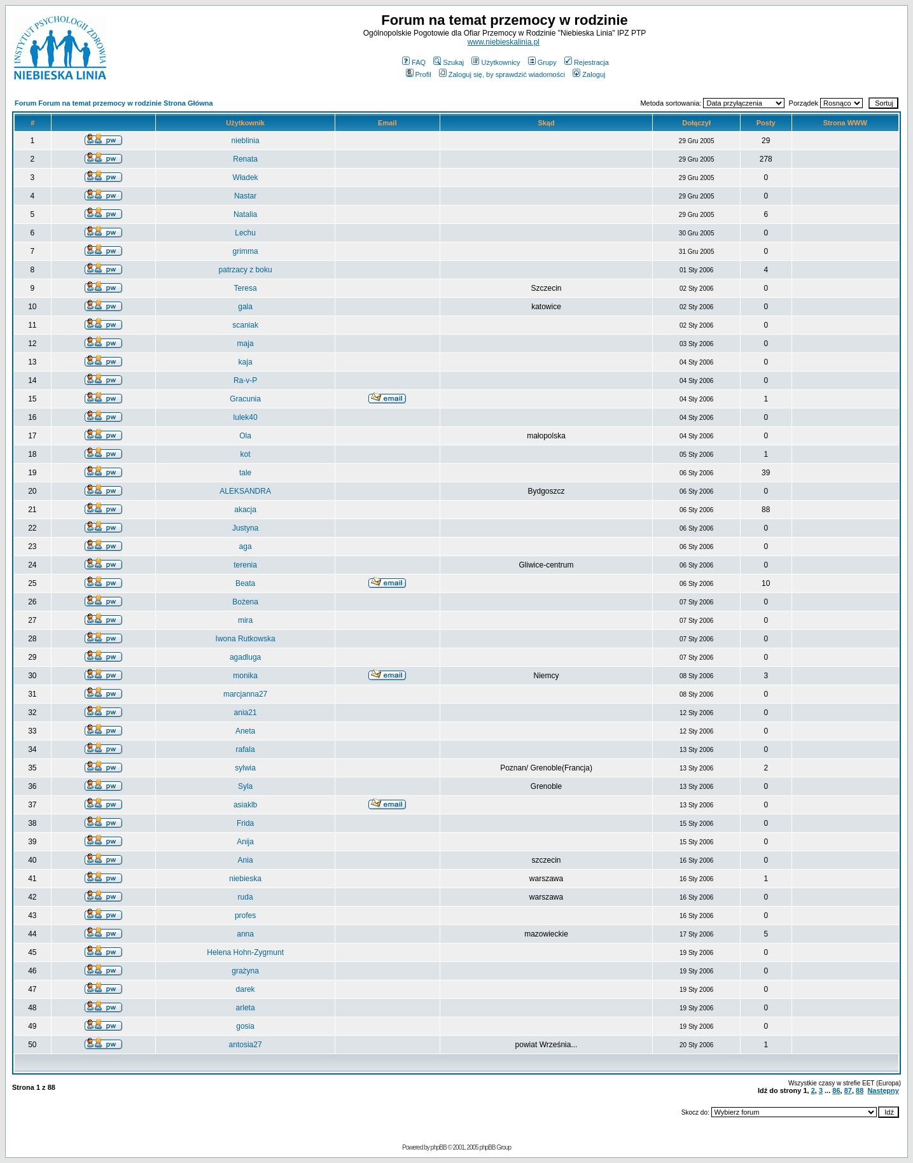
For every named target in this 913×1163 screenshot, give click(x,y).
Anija (245, 841)
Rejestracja (586, 62)
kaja (246, 362)
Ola (245, 435)
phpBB (439, 1147)
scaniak (245, 325)
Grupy (542, 62)
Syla (245, 786)
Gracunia (245, 398)
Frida (245, 823)
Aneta (245, 731)
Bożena (245, 601)
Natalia (245, 214)
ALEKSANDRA (245, 491)
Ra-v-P (245, 380)
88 (859, 1090)
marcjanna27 (245, 694)
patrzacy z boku (245, 269)
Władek (245, 177)
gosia (245, 1026)
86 (836, 1090)
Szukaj (448, 62)
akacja (245, 509)
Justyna (245, 528)
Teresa (245, 288)
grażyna (245, 970)
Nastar (245, 196)
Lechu (245, 232)
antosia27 (245, 1044)
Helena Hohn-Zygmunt (245, 952)
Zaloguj (589, 74)
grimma (245, 251)
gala (245, 306)
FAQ (414, 62)
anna (245, 934)
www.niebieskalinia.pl (504, 42)
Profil (418, 74)
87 (848, 1090)
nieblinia (246, 140)
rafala (245, 749)
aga (245, 546)
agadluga (245, 657)
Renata (245, 159)
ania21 (245, 712)
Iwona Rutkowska (245, 638)
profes (245, 915)
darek (245, 989)
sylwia (245, 767)
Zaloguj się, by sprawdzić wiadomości (502, 74)
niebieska (245, 878)
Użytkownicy (495, 62)
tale (245, 472)
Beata (245, 583)
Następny (883, 1090)
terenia (245, 565)
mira (245, 620)
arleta (245, 1007)
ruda (245, 897)
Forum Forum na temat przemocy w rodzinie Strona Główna (114, 103)
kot (245, 454)
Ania (245, 860)
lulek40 (245, 417)
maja (245, 343)
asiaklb (245, 804)
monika (245, 675)
